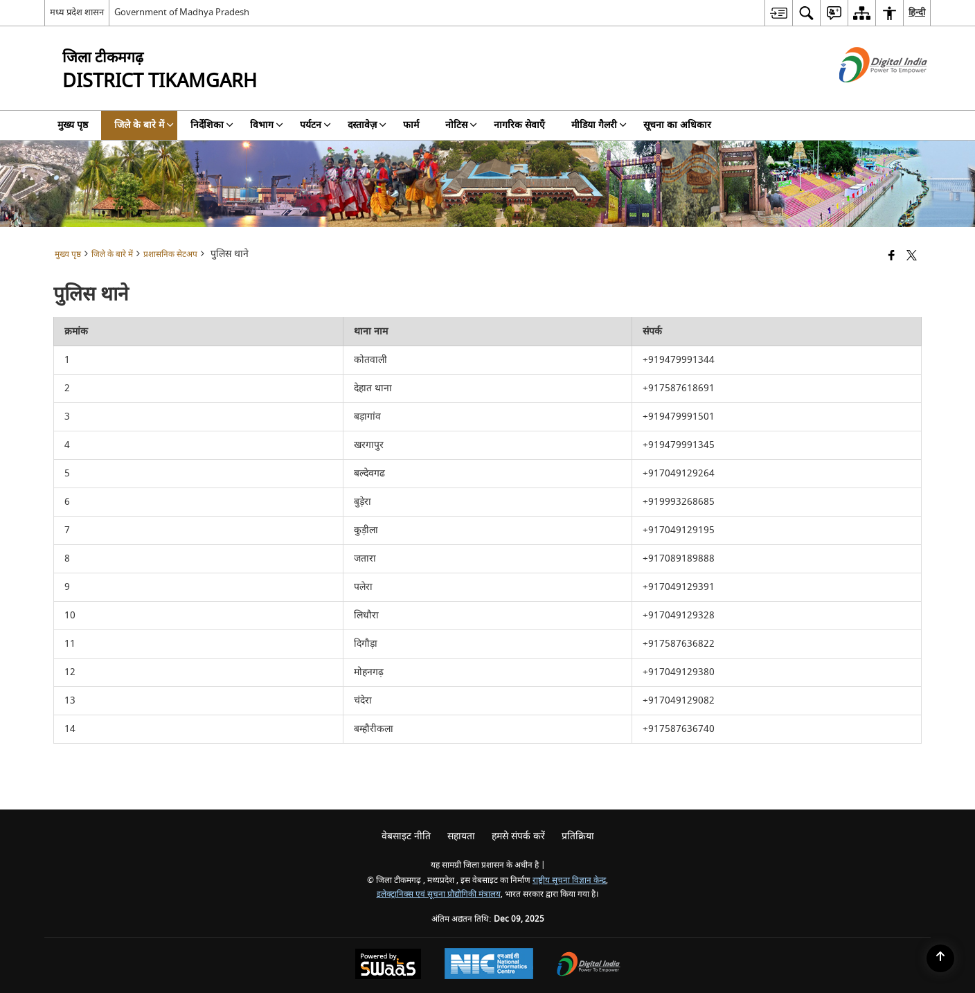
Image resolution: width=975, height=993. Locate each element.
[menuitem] (778, 13)
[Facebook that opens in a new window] (891, 256)
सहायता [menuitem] (461, 836)
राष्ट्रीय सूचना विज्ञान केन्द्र (569, 880)
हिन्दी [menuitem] (917, 12)
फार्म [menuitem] (411, 125)
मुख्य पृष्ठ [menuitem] (72, 125)
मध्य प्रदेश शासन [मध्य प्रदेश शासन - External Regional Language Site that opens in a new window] (77, 12)
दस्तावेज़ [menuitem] (367, 125)
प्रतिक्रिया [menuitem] (578, 836)
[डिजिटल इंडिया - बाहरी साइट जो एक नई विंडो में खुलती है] (866, 94)
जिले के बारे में (112, 254)
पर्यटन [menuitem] (315, 125)
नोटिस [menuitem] (461, 125)
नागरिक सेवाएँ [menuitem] (519, 125)
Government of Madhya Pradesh (181, 12)
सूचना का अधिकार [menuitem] (677, 125)
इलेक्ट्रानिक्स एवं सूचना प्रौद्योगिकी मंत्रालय (439, 894)
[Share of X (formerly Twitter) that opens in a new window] (911, 256)
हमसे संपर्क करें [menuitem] (518, 836)
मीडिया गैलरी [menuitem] (599, 125)
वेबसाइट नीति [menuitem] (406, 836)
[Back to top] (940, 958)
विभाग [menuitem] (266, 125)
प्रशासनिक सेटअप (170, 254)
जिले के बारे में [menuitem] (144, 125)
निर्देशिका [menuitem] (211, 125)
